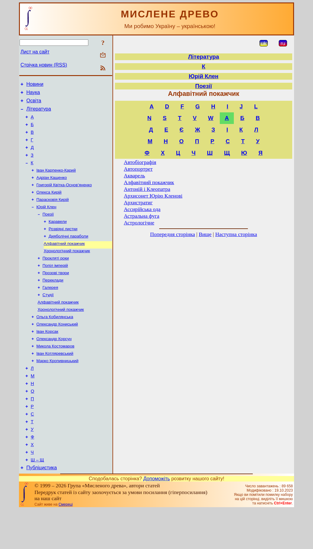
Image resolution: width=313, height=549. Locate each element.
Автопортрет (138, 169)
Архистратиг (138, 202)
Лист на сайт (35, 51)
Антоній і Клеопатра (147, 189)
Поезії (48, 228)
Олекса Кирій (48, 204)
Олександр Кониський (57, 347)
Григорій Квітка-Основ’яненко (64, 197)
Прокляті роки (55, 276)
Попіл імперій (55, 284)
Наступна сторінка (236, 234)
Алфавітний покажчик (64, 260)
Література (38, 112)
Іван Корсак (47, 355)
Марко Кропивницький (57, 387)
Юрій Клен (46, 220)
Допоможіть (156, 518)
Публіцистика (41, 507)
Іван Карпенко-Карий (56, 181)
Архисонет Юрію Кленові (153, 196)
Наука (33, 94)
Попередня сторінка (172, 234)
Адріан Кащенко (51, 189)
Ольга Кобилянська (54, 339)
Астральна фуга (141, 216)
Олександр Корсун (54, 363)
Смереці (65, 544)
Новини (34, 85)
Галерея (50, 308)
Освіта (33, 103)
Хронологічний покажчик (67, 268)
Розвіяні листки (63, 244)
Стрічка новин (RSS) (43, 64)
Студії (48, 316)
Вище (205, 234)
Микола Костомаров (55, 371)
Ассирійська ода (142, 209)
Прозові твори (55, 292)
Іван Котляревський (54, 379)
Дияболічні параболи (68, 252)
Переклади (52, 300)
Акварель (134, 176)
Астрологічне (139, 223)
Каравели (58, 236)
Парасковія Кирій (52, 212)
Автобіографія (140, 162)
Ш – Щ (37, 498)
